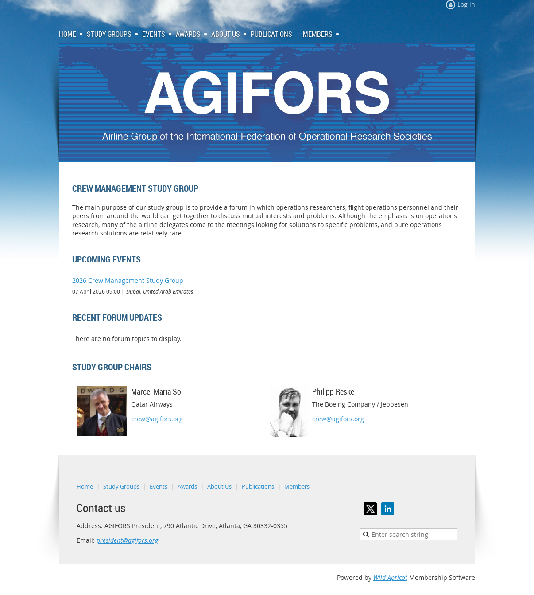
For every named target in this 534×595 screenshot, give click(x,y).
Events (158, 486)
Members (297, 486)
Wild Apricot (390, 577)
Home (85, 486)
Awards (187, 486)
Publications (258, 486)
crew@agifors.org (157, 419)
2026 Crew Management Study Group (127, 280)
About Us (219, 486)
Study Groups (121, 486)
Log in (466, 4)
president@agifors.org (127, 540)
